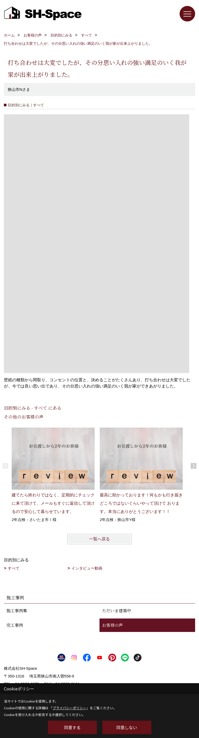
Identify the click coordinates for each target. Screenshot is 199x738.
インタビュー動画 (86, 568)
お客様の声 (112, 625)
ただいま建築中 (116, 611)
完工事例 (14, 625)
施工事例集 (16, 611)
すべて (13, 568)
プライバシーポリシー (69, 707)
